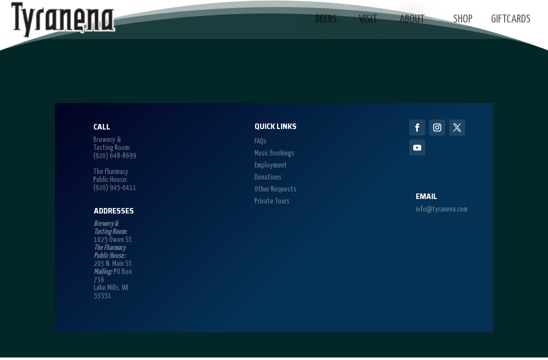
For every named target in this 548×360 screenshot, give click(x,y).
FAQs (261, 141)
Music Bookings (274, 153)
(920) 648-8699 (114, 156)
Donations (268, 177)
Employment (271, 165)
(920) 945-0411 (114, 188)
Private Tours (272, 201)
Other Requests (275, 189)
